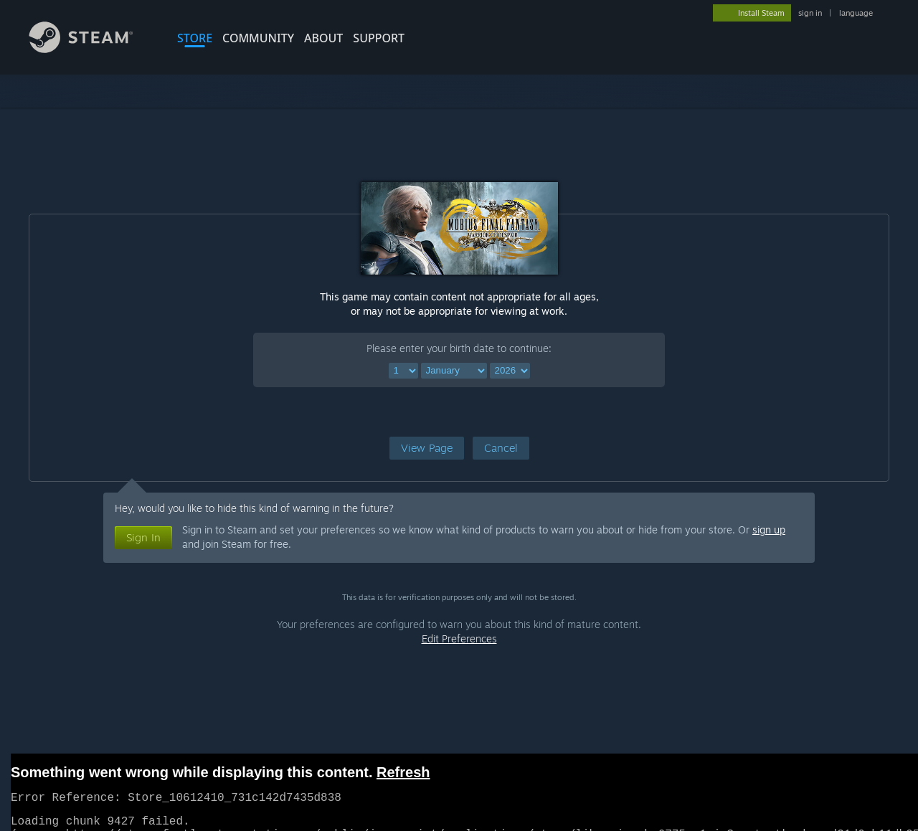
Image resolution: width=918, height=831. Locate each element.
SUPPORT (378, 38)
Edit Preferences (459, 638)
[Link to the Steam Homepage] (92, 49)
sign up (768, 529)
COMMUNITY (258, 38)
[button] (426, 448)
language (856, 13)
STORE (194, 38)
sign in (810, 13)
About (323, 38)
